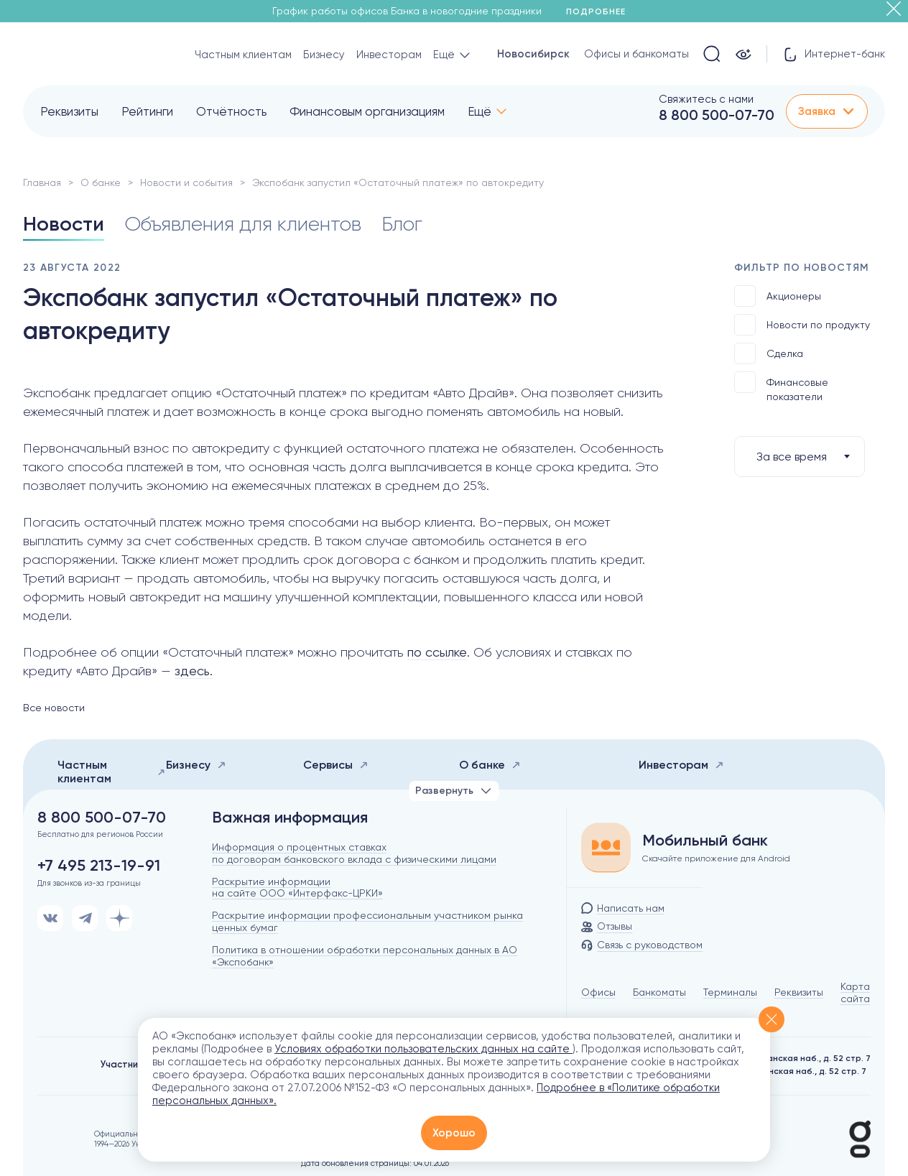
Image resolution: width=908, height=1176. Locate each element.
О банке (100, 182)
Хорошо (454, 1132)
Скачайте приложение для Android (716, 858)
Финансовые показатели (781, 386)
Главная (42, 182)
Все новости (54, 707)
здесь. (194, 670)
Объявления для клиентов (242, 224)
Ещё (479, 111)
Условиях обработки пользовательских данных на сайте (423, 1048)
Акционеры (777, 296)
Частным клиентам (243, 54)
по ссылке (437, 651)
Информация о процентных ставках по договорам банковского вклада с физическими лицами (354, 853)
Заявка (827, 111)
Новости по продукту (802, 324)
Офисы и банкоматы (636, 53)
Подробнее (601, 11)
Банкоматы (659, 992)
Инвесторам (389, 54)
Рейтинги (147, 111)
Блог (401, 224)
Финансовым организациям (367, 111)
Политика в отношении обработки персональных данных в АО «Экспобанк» (364, 956)
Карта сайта (855, 992)
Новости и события (186, 182)
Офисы (598, 992)
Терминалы (730, 992)
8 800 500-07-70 (716, 115)
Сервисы (336, 765)
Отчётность (231, 111)
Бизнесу (324, 54)
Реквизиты (69, 111)
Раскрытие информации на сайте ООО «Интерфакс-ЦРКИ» (297, 887)
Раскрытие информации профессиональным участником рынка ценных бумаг (367, 921)
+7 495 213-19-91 (98, 865)
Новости (63, 224)
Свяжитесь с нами (706, 99)
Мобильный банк (705, 840)
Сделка (768, 353)
